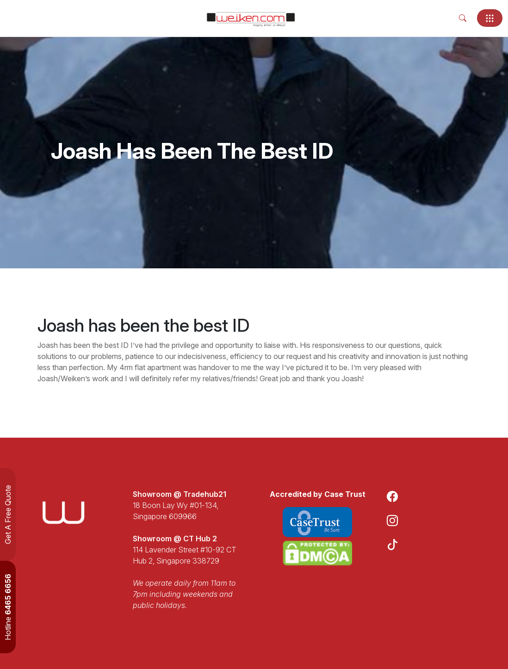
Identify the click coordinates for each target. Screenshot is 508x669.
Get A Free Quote (7, 514)
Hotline (7, 607)
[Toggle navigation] (489, 18)
